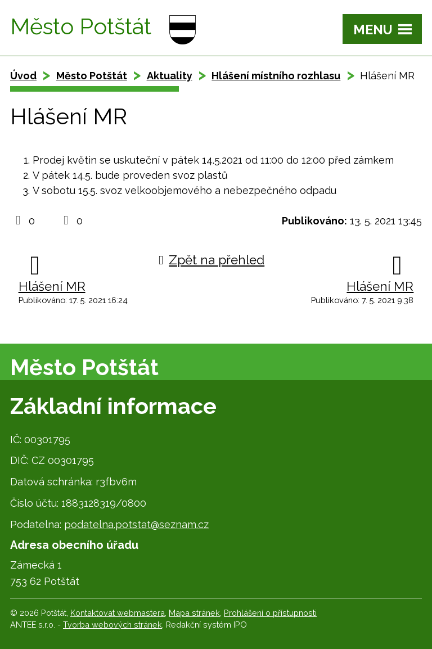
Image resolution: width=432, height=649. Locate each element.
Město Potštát (91, 76)
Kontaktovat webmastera (117, 613)
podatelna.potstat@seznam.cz (136, 524)
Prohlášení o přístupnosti (270, 613)
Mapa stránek (194, 613)
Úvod (23, 76)
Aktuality (169, 76)
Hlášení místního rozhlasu (276, 76)
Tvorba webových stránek (112, 624)
